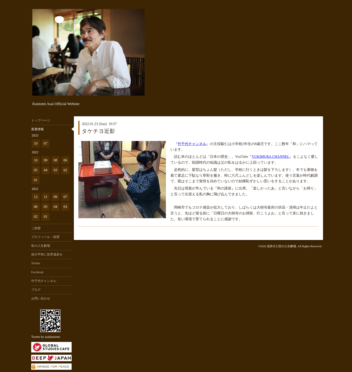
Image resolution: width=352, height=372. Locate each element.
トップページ (40, 120)
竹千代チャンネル (192, 144)
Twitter (35, 263)
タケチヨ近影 (98, 131)
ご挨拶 (36, 228)
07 (45, 143)
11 (45, 197)
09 (45, 160)
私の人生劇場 (40, 245)
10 (35, 143)
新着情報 (37, 129)
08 (55, 160)
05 (35, 170)
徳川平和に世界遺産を (47, 254)
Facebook (37, 272)
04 (45, 170)
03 (55, 170)
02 (65, 170)
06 (65, 160)
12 (35, 197)
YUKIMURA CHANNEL (270, 156)
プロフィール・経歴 (45, 237)
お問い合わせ (40, 298)
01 (35, 180)
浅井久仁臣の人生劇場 (281, 246)
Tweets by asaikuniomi (45, 337)
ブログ (36, 289)
